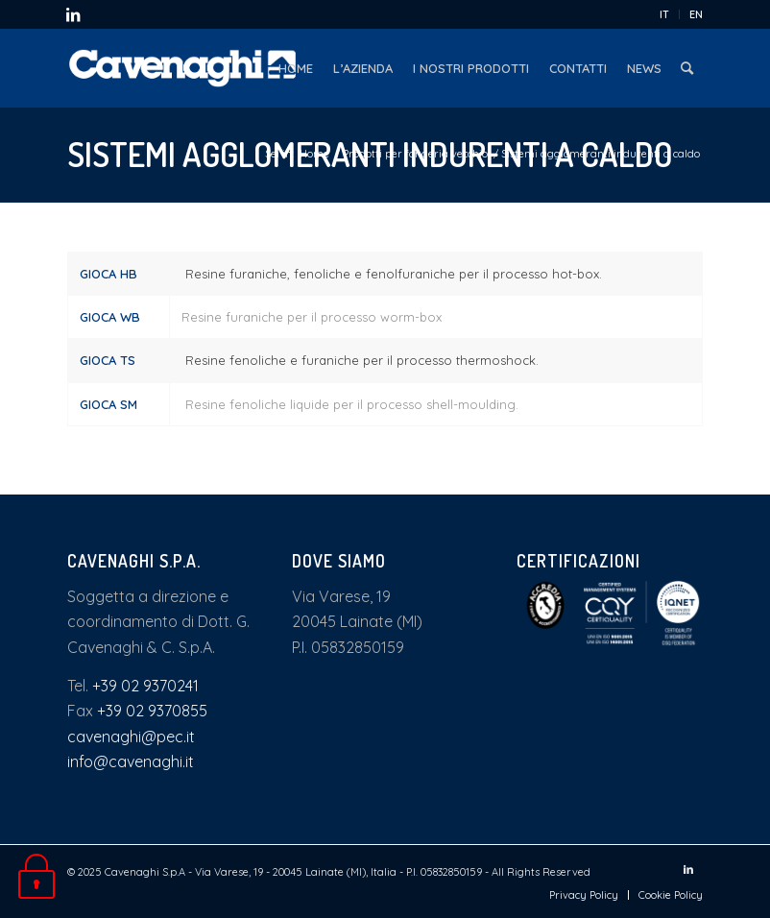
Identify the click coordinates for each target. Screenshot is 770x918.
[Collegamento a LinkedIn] (73, 14)
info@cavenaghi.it (130, 761)
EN (696, 14)
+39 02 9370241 (145, 685)
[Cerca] (687, 68)
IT (664, 14)
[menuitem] (665, 14)
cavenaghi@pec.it (131, 736)
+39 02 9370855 (152, 710)
